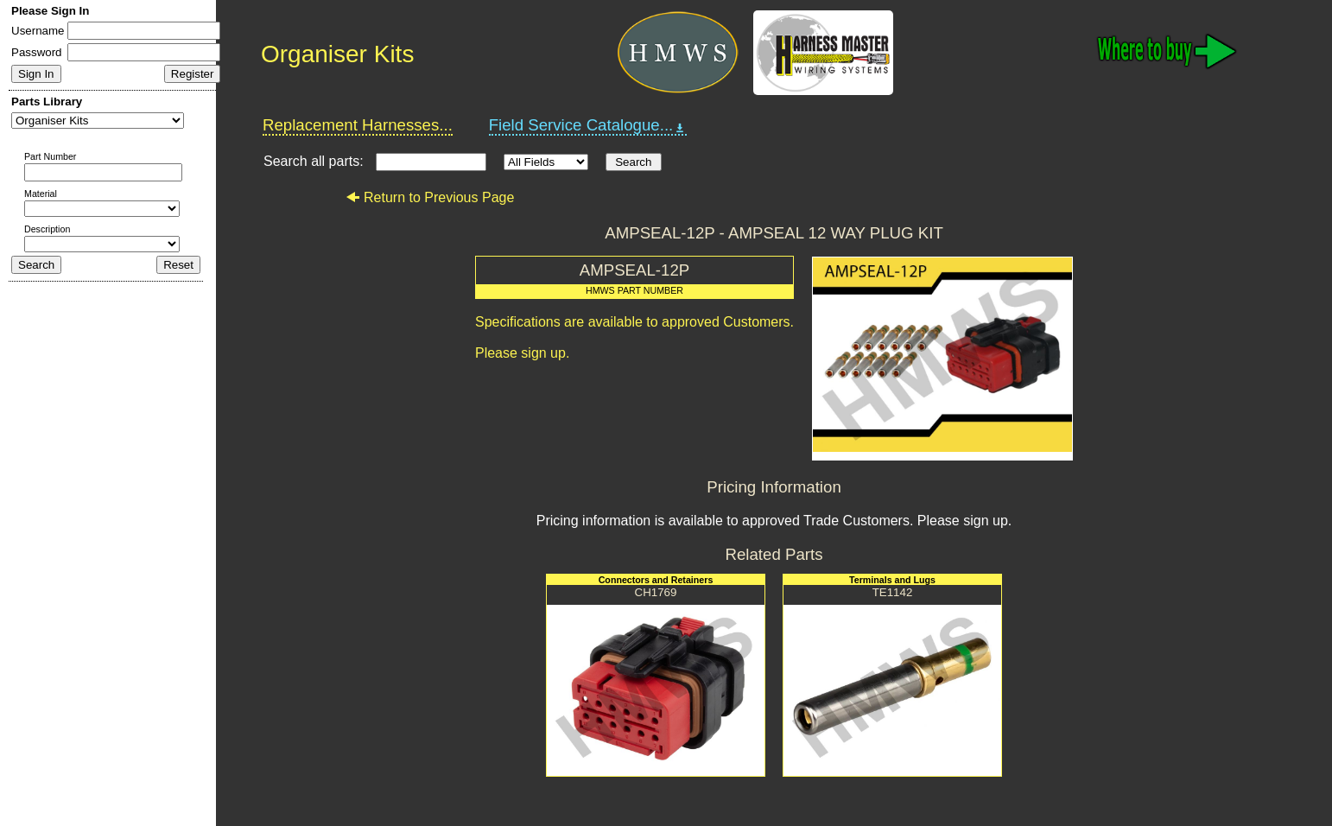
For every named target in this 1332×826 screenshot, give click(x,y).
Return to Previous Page (430, 197)
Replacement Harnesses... (358, 125)
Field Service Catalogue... (588, 125)
